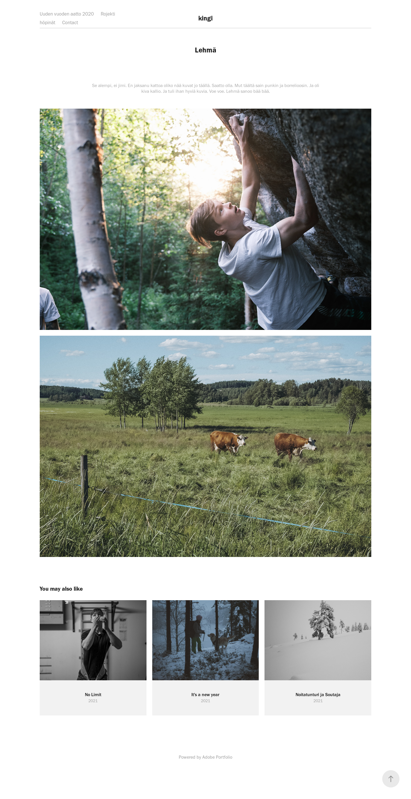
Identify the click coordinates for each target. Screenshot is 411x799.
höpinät (47, 22)
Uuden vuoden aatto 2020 (67, 14)
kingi (205, 18)
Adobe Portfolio (217, 757)
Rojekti (108, 14)
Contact (70, 22)
